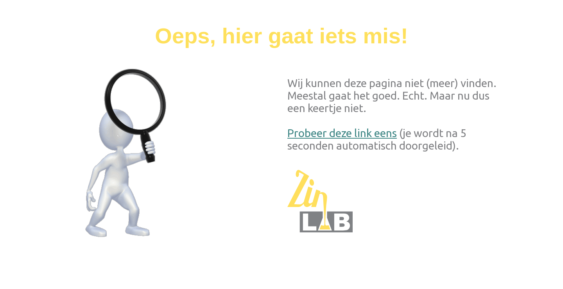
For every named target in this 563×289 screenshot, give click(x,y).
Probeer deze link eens (342, 133)
